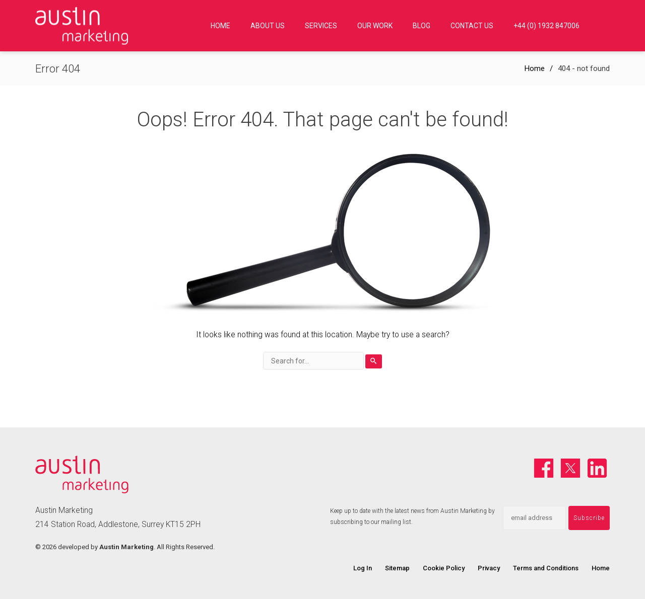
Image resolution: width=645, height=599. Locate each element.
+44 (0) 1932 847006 (546, 26)
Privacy (489, 568)
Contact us (471, 26)
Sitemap (397, 568)
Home (220, 26)
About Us (267, 26)
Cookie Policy (444, 568)
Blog (421, 26)
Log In (362, 568)
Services (321, 26)
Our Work (375, 26)
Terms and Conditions (545, 568)
